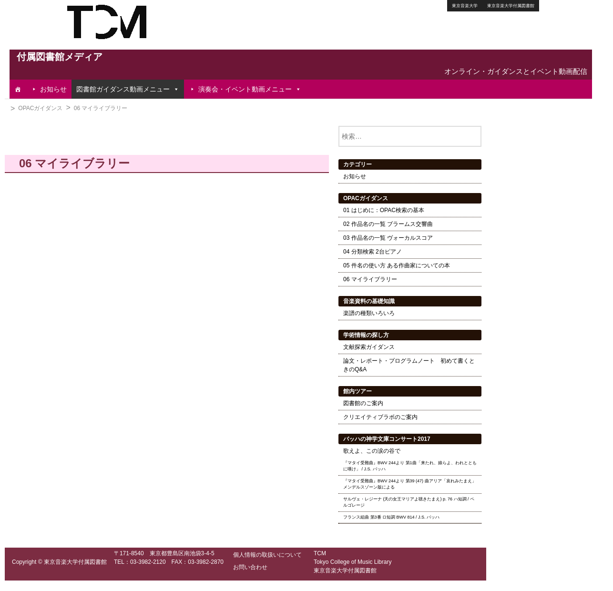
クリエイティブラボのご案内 (380, 417)
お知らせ (53, 89)
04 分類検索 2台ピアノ (372, 251)
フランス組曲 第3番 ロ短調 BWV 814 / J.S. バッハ (391, 517)
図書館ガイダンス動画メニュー (127, 89)
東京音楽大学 (465, 5)
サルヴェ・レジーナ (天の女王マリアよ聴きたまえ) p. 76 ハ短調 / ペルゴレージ (408, 502)
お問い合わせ (250, 567)
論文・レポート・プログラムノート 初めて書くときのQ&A (409, 365)
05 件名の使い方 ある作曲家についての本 (396, 265)
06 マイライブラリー (101, 108)
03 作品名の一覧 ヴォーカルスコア (388, 237)
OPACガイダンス (40, 108)
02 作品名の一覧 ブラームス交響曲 (388, 224)
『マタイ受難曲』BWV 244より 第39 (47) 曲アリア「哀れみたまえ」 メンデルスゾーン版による (409, 484)
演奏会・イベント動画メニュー (249, 89)
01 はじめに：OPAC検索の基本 (383, 210)
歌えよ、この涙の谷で (371, 451)
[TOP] (18, 89)
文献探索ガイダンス (369, 347)
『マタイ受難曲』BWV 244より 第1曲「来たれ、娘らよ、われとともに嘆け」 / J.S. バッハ (410, 466)
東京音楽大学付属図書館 (510, 5)
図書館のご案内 (363, 403)
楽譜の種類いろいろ (369, 313)
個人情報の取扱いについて (267, 554)
